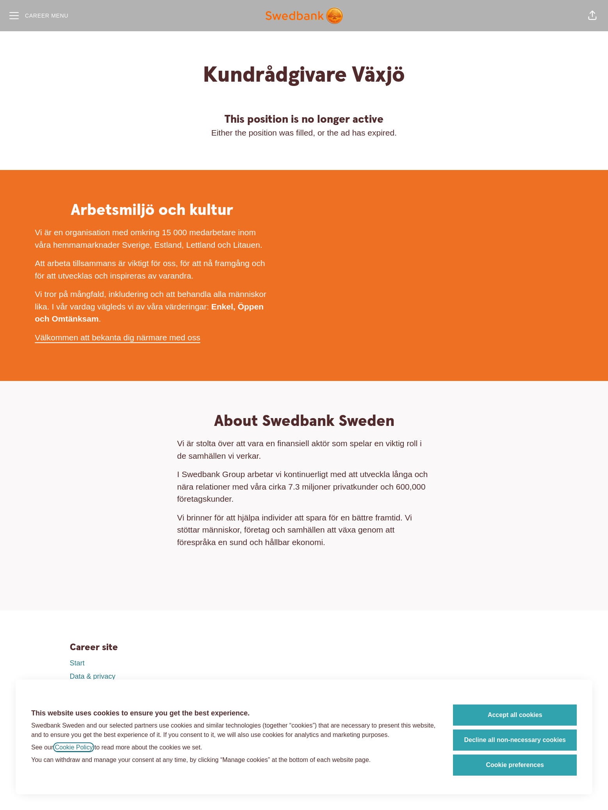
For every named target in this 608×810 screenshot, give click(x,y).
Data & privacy (93, 676)
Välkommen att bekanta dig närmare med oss (117, 337)
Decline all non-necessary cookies (515, 740)
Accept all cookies (515, 715)
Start (77, 663)
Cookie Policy (74, 747)
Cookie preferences (515, 765)
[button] (592, 16)
